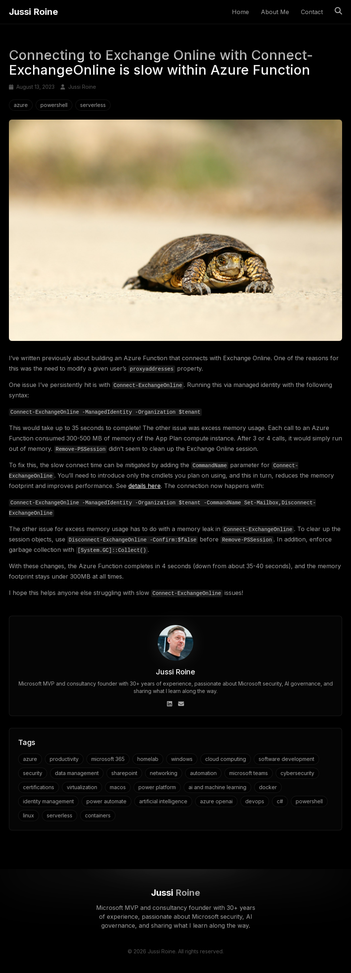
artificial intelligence (163, 801)
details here (144, 485)
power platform (157, 787)
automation (203, 772)
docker (268, 787)
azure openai (216, 801)
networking (163, 772)
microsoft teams (248, 772)
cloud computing (225, 758)
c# (280, 801)
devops (254, 801)
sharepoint (124, 772)
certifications (38, 787)
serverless (93, 105)
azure (21, 105)
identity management (48, 801)
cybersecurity (297, 772)
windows (182, 758)
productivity (64, 758)
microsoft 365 (108, 758)
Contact (312, 12)
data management (77, 772)
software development (286, 758)
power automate (106, 801)
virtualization (82, 787)
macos (118, 787)
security (32, 772)
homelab (147, 758)
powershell (54, 105)
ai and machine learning (217, 787)
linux (28, 815)
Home (240, 12)
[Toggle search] (338, 11)
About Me (275, 12)
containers (98, 815)
